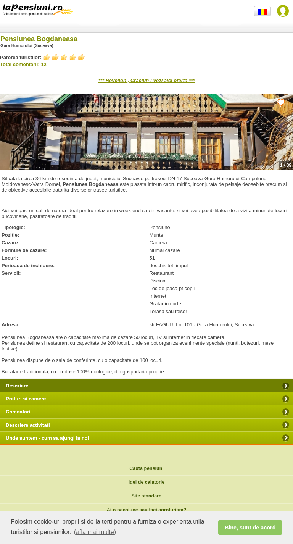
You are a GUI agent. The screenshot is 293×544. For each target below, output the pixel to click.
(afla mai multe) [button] (95, 532)
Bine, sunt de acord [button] (250, 528)
